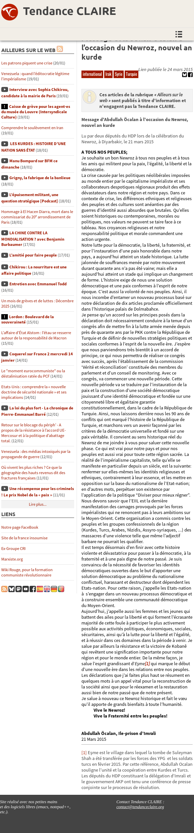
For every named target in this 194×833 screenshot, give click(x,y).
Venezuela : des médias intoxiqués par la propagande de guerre (35, 454)
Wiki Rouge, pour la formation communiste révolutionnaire (27, 572)
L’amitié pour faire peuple (33, 255)
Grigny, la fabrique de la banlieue (40, 177)
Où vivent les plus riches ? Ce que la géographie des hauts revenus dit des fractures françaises (33, 473)
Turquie (131, 74)
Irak (108, 74)
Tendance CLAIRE (69, 11)
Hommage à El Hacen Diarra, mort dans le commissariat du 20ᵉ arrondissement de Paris (37, 217)
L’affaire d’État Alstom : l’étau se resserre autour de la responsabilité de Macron (36, 335)
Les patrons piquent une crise (26, 63)
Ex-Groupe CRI (13, 548)
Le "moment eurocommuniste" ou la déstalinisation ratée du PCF (33, 373)
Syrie (118, 74)
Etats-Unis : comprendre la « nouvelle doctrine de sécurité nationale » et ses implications (34, 392)
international (92, 74)
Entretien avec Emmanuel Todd (38, 284)
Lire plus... (38, 504)
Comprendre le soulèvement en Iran (32, 127)
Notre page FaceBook (19, 527)
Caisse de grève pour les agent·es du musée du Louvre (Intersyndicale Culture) (35, 112)
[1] (84, 752)
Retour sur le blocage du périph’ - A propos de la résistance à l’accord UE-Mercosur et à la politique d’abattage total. (33, 433)
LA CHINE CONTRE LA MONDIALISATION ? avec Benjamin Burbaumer (32, 238)
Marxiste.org (12, 559)
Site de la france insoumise (24, 538)
